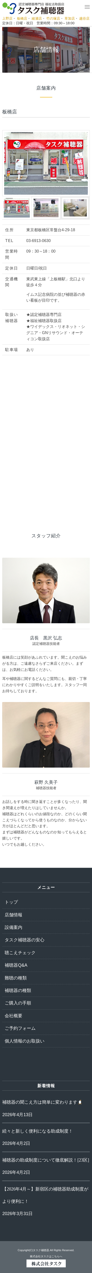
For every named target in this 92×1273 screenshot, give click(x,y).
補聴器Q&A (16, 965)
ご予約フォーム (20, 1028)
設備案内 (13, 927)
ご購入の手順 (18, 1003)
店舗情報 (13, 914)
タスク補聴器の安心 (24, 939)
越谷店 (84, 18)
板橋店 (22, 18)
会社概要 (13, 1015)
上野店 (7, 18)
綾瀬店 (37, 18)
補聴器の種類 (18, 990)
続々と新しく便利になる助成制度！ (37, 1131)
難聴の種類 (16, 977)
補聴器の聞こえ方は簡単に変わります (42, 1102)
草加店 (70, 18)
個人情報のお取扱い (24, 1041)
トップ (11, 902)
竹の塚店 (53, 18)
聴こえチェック (20, 952)
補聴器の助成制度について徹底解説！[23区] (45, 1160)
